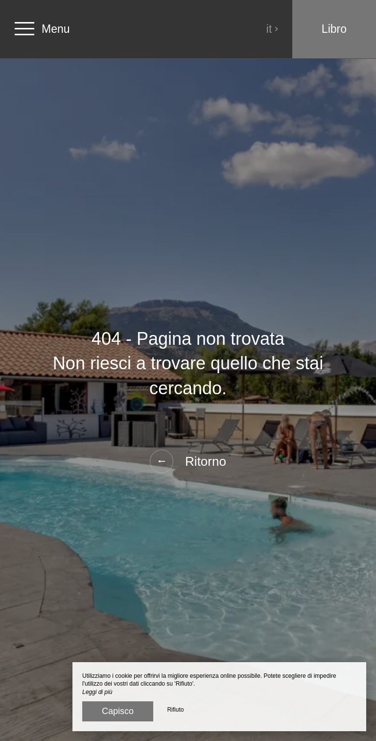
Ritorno (188, 461)
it (272, 29)
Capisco (118, 711)
